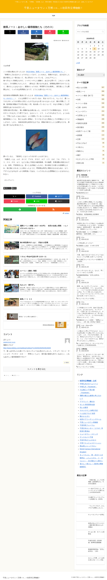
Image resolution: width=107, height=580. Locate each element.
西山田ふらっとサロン (88, 446)
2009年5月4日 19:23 (9, 337)
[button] (64, 32)
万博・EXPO (91, 107)
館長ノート (7, 183)
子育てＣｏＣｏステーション (90, 443)
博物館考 (91, 119)
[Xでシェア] (8, 32)
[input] (90, 32)
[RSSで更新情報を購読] (53, 204)
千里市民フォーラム (87, 425)
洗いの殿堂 (84, 407)
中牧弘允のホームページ (89, 384)
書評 (91, 155)
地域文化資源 (91, 123)
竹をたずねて (91, 143)
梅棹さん (91, 151)
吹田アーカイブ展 (91, 131)
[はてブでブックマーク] (31, 32)
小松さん (91, 147)
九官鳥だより (91, 115)
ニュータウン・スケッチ (89, 434)
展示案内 (91, 127)
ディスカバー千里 (86, 437)
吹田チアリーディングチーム (90, 419)
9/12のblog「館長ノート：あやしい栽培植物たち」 (45, 67)
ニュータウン (91, 111)
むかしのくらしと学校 (91, 159)
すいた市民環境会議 (87, 404)
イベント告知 (91, 103)
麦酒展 (91, 135)
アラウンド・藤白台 (87, 401)
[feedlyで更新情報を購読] (19, 204)
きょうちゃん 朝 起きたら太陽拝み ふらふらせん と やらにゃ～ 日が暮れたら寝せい (91, 458)
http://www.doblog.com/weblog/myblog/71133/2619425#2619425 (27, 343)
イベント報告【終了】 (91, 95)
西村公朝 (91, 163)
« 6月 (78, 63)
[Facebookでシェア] (20, 32)
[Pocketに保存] (42, 32)
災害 (91, 139)
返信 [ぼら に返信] (66, 358)
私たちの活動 (91, 87)
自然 (14, 183)
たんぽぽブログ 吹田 (87, 413)
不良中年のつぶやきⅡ (88, 440)
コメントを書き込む (36, 364)
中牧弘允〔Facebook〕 (88, 387)
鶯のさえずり (85, 416)
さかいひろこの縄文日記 (89, 410)
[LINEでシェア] (53, 32)
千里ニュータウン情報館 (89, 422)
